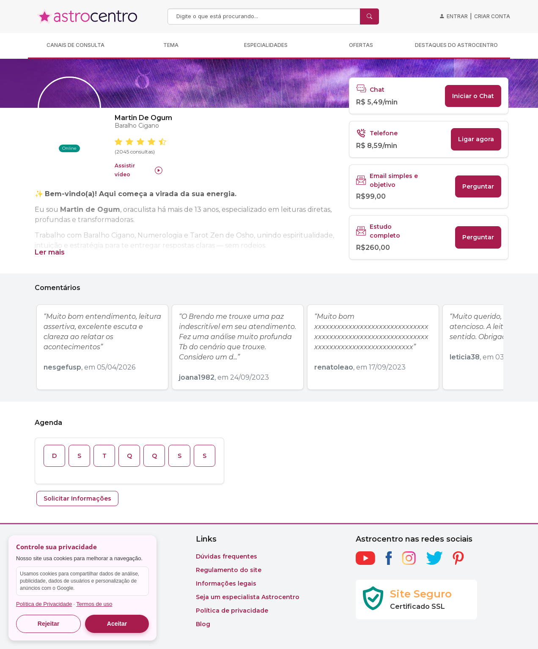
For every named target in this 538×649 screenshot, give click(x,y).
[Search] (264, 16)
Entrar (457, 16)
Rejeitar (48, 623)
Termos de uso (94, 604)
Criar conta (492, 16)
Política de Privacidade (44, 604)
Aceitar (117, 623)
